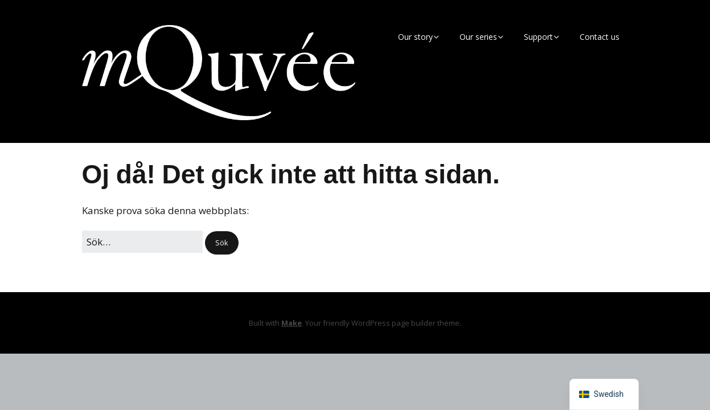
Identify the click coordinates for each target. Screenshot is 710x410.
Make (291, 323)
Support (538, 36)
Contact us (599, 36)
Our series (478, 36)
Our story (415, 36)
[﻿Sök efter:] (142, 242)
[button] (222, 243)
